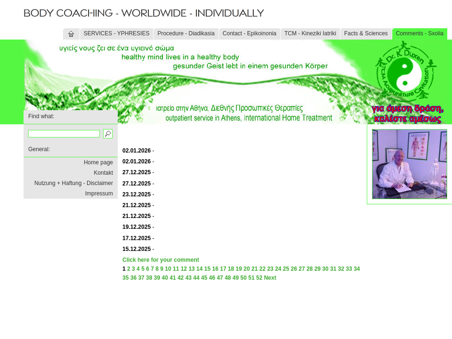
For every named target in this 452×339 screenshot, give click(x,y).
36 (133, 277)
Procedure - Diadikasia (185, 33)
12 (184, 269)
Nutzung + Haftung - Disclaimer (73, 183)
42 (181, 277)
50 (244, 277)
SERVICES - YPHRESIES (117, 33)
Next (270, 277)
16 (215, 269)
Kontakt (103, 173)
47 (220, 277)
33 (349, 269)
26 (294, 269)
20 (246, 269)
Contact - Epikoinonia (249, 33)
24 (278, 269)
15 (207, 269)
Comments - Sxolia (420, 33)
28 (310, 269)
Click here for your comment (160, 260)
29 (318, 269)
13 (191, 269)
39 (157, 277)
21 (254, 269)
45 (204, 277)
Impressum (99, 193)
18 (231, 269)
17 (223, 269)
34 (357, 269)
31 (333, 269)
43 (189, 277)
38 (149, 277)
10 (168, 269)
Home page (98, 162)
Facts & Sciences (366, 33)
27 (302, 269)
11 (176, 269)
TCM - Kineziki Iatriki (310, 33)
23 (270, 269)
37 (141, 277)
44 (196, 277)
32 (341, 269)
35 (125, 277)
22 (262, 269)
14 (199, 269)
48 (228, 277)
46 (212, 277)
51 (251, 277)
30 (325, 269)
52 (259, 277)
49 (236, 277)
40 (165, 277)
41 (173, 277)
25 (286, 269)
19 (239, 269)
